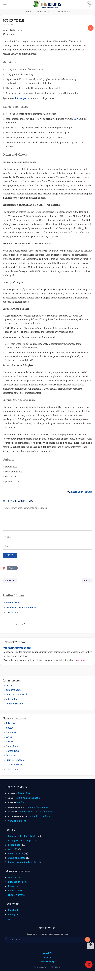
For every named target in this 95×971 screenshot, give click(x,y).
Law (76, 118)
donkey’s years (14, 689)
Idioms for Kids (16, 890)
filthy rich (12, 612)
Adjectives (11, 723)
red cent (10, 685)
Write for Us (14, 877)
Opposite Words (14, 764)
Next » (87, 580)
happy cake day (14, 703)
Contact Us (47, 957)
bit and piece (22, 98)
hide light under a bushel (21, 607)
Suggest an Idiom (17, 881)
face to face (24, 793)
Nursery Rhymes (17, 894)
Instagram (13, 914)
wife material (13, 699)
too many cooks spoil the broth (36, 811)
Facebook (13, 910)
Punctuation (12, 750)
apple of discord (17, 857)
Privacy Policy (47, 961)
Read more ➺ (81, 660)
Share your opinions (82, 491)
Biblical (12, 568)
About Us (47, 953)
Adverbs (10, 741)
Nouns (9, 727)
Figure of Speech (15, 759)
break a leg (14, 844)
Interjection (12, 769)
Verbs (9, 737)
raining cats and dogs (19, 840)
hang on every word (16, 694)
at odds (21, 802)
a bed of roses (15, 853)
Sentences (11, 755)
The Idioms (56, 967)
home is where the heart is (22, 862)
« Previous (10, 580)
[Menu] (4, 3)
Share (90, 946)
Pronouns (11, 732)
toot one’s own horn (37, 807)
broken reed (13, 602)
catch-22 (13, 849)
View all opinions (17, 820)
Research (13, 886)
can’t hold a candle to (39, 816)
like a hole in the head (28, 797)
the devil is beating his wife (22, 836)
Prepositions (12, 746)
